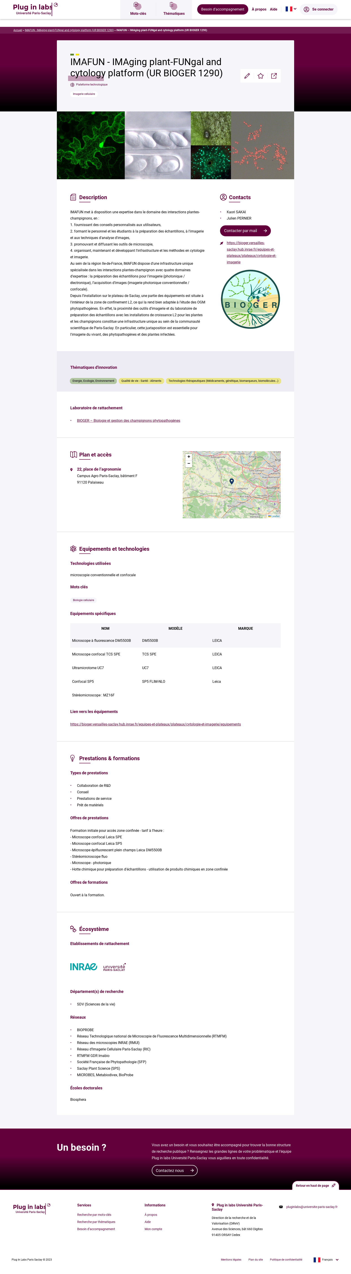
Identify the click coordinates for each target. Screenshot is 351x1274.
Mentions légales (231, 1259)
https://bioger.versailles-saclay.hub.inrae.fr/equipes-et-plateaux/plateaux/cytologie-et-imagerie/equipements (155, 724)
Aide (273, 19)
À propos (259, 19)
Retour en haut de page (315, 1185)
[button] (231, 481)
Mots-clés (138, 19)
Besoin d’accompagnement (222, 19)
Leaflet (274, 516)
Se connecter (319, 19)
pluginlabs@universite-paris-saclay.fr (312, 1207)
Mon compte (153, 1229)
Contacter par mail (240, 230)
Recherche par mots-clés (94, 1214)
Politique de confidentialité (286, 1259)
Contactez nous (170, 1170)
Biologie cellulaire (83, 600)
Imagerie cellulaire (84, 94)
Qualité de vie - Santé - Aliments (141, 380)
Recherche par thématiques (96, 1222)
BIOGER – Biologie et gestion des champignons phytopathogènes (128, 420)
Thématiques (174, 19)
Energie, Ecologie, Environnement (93, 380)
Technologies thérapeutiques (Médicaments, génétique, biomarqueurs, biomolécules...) (223, 380)
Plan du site (255, 1259)
